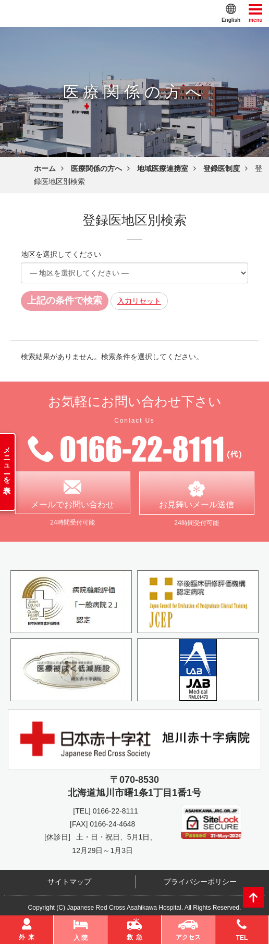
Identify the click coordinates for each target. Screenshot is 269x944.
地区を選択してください (61, 254)
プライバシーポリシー (200, 882)
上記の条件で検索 (64, 300)
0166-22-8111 (115, 811)
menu (256, 12)
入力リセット (139, 301)
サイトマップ (69, 882)
